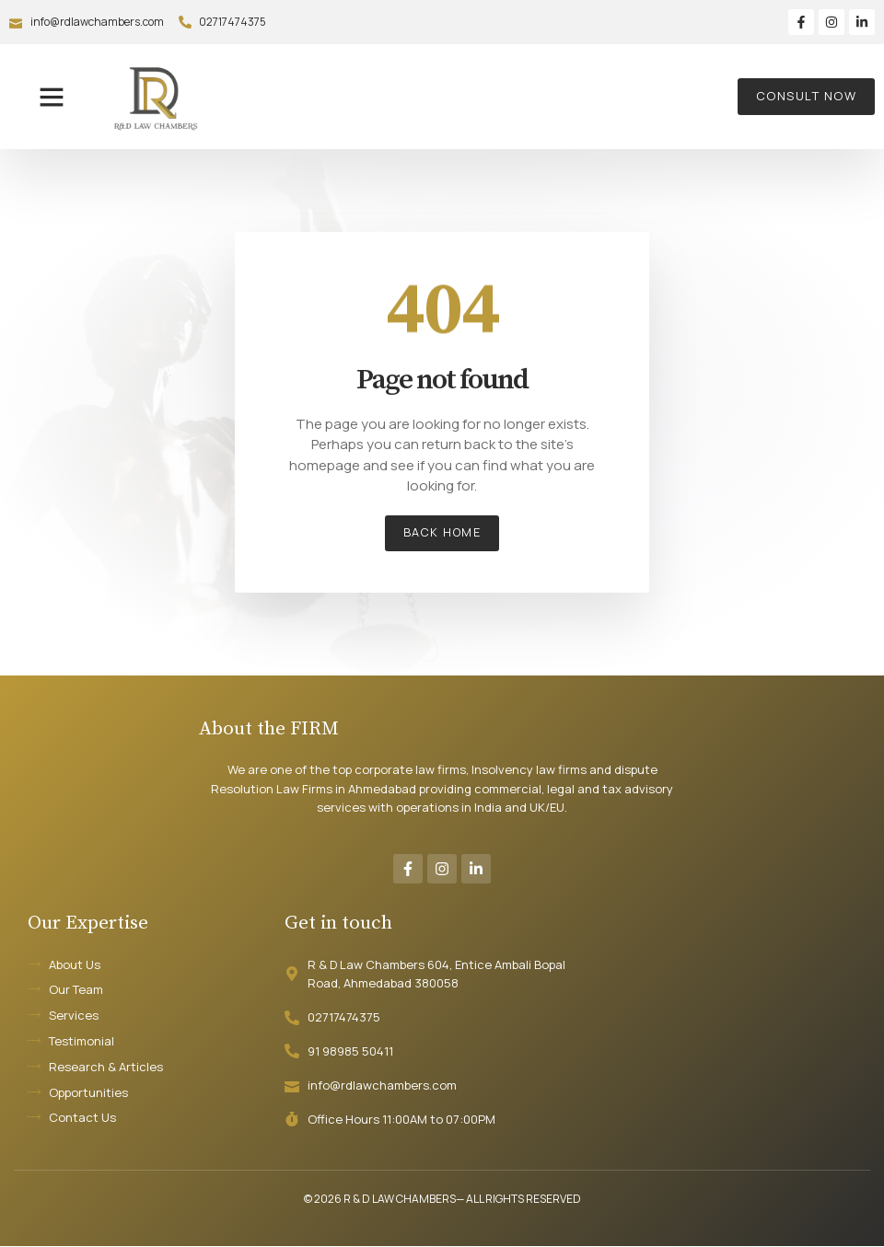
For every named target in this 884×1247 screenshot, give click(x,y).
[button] (51, 96)
